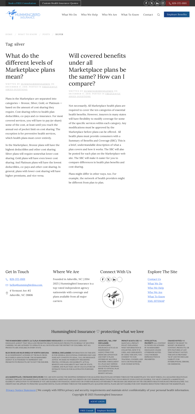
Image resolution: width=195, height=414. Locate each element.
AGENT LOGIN (97, 401)
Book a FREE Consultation (22, 3)
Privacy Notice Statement (21, 390)
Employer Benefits (177, 14)
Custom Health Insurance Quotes (60, 3)
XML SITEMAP (156, 301)
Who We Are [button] (109, 14)
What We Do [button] (69, 14)
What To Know (156, 296)
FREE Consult (86, 410)
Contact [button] (148, 14)
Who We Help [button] (89, 14)
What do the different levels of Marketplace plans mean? (30, 66)
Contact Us (154, 279)
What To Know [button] (130, 14)
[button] (158, 14)
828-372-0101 (178, 3)
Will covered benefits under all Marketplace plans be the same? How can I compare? (97, 69)
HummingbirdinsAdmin (35, 84)
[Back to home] (23, 14)
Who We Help (156, 287)
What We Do (155, 283)
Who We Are (155, 292)
